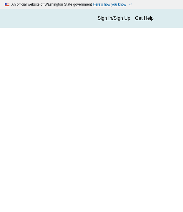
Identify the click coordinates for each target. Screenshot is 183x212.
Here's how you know (110, 4)
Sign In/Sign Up (114, 18)
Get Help (144, 18)
